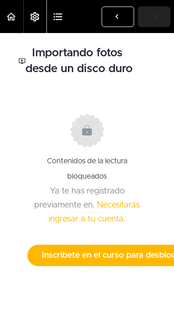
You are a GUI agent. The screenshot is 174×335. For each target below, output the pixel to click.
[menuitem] (34, 16)
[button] (11, 16)
